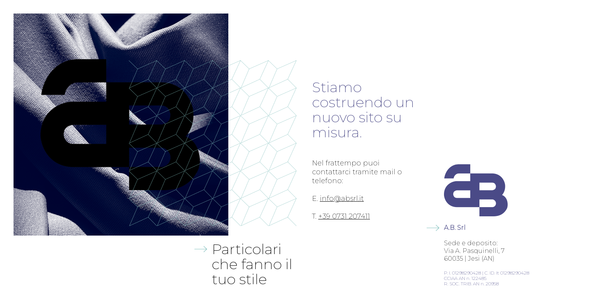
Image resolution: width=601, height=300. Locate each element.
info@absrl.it (342, 198)
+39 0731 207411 (344, 216)
